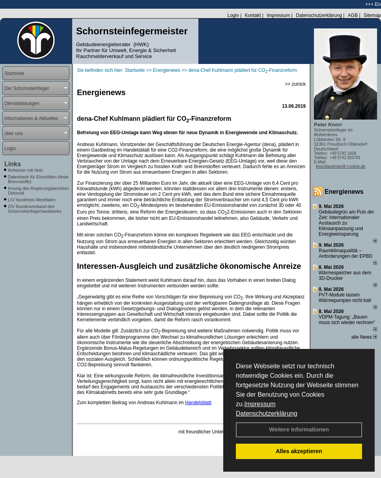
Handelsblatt (198, 402)
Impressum (259, 404)
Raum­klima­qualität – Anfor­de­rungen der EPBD (345, 253)
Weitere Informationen (299, 429)
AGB (353, 15)
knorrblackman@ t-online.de (340, 166)
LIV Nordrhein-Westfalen (31, 199)
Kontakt (253, 15)
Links (12, 164)
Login (233, 15)
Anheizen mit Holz (25, 170)
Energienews (344, 191)
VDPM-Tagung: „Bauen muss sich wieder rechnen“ (347, 319)
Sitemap (372, 15)
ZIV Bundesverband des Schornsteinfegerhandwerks (35, 209)
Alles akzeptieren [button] (299, 451)
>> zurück (295, 84)
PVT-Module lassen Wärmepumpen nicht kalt (345, 297)
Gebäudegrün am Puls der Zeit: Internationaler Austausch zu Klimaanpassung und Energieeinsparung (346, 223)
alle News (364, 337)
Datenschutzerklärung (266, 413)
